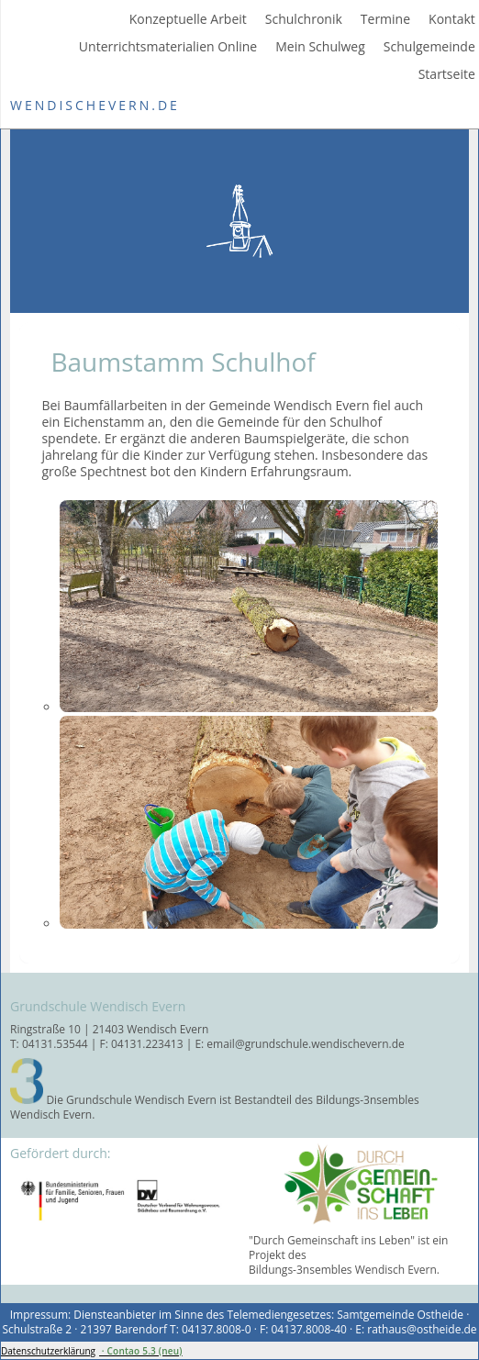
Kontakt (452, 19)
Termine (385, 19)
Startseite (446, 74)
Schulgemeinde (429, 47)
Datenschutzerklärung (48, 1350)
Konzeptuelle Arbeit (188, 19)
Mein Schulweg (320, 47)
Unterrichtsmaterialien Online (168, 47)
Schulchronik (303, 19)
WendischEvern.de (95, 105)
